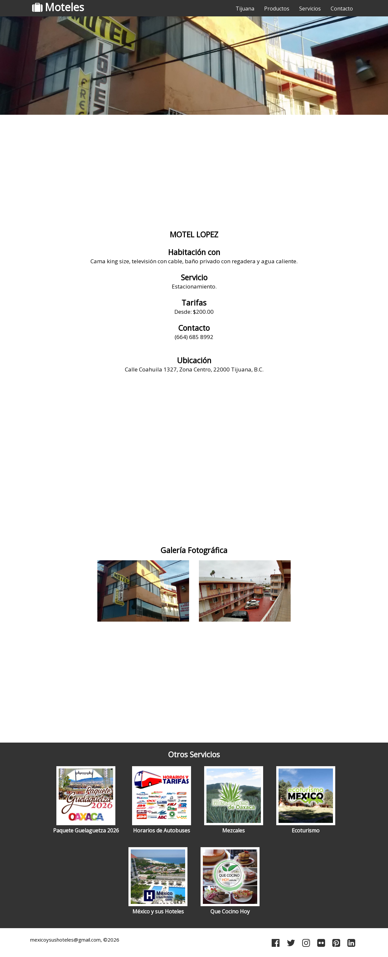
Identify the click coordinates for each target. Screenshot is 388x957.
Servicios (310, 8)
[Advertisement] (194, 169)
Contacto (342, 8)
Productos (276, 8)
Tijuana (245, 8)
